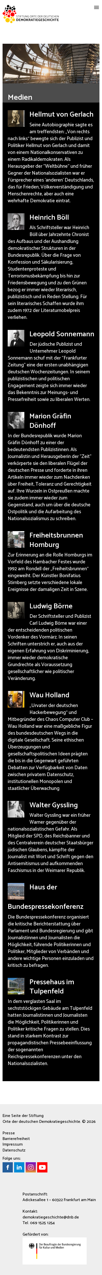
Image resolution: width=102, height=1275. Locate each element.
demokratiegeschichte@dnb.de (51, 1217)
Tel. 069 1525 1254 (39, 1223)
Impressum (13, 1144)
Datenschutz (14, 1150)
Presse (9, 1133)
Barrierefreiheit (16, 1138)
